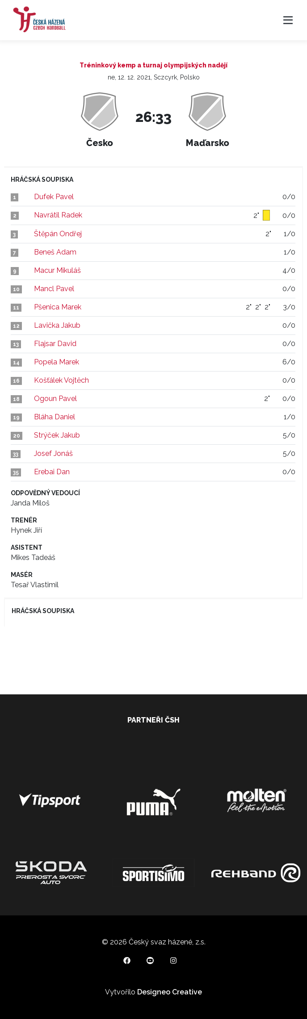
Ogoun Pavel (55, 398)
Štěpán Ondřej (58, 234)
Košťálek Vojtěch (61, 380)
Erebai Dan (52, 472)
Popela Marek (56, 362)
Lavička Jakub (57, 325)
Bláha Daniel (54, 417)
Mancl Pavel (54, 288)
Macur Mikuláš (57, 270)
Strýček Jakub (57, 435)
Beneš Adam (55, 252)
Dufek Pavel (54, 196)
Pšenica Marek (57, 307)
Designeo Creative (169, 992)
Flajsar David (55, 343)
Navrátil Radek (58, 215)
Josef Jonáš (53, 453)
